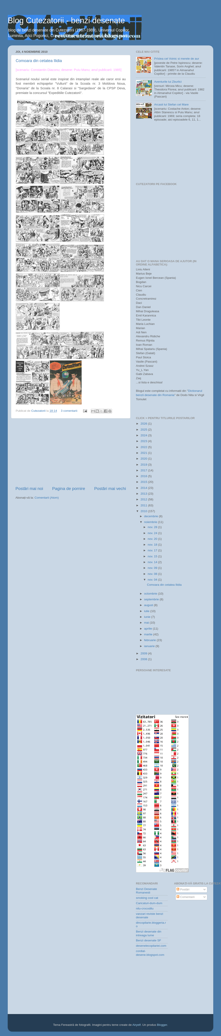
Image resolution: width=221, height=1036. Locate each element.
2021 (144, 453)
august (149, 605)
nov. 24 (153, 533)
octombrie (151, 593)
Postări (183, 889)
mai (147, 622)
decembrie (151, 516)
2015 (144, 482)
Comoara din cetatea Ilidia (39, 61)
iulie (147, 611)
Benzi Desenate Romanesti (146, 890)
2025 (144, 429)
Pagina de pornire (68, 488)
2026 (144, 423)
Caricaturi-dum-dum (149, 903)
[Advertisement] (71, 452)
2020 (144, 458)
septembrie (152, 599)
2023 (144, 441)
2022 (144, 447)
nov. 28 (153, 527)
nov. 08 (153, 574)
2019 (144, 464)
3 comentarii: (70, 410)
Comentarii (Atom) (46, 497)
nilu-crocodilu (145, 908)
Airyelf (136, 1024)
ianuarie (150, 646)
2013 (144, 493)
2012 (144, 499)
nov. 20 (153, 538)
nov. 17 (153, 550)
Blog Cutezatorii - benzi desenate (66, 20)
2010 (144, 511)
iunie (147, 616)
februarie (150, 640)
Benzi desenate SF (148, 940)
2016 (144, 476)
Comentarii (185, 897)
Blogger (162, 1024)
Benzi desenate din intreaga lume (148, 933)
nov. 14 (153, 562)
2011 (144, 505)
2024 (144, 435)
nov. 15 (153, 556)
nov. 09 (153, 568)
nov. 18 (153, 544)
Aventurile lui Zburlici (167, 81)
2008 (144, 659)
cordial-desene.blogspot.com (150, 952)
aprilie (148, 628)
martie (148, 634)
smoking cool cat (147, 897)
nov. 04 (153, 579)
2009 (144, 653)
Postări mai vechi (110, 488)
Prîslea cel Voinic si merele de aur (176, 58)
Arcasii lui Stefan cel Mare (171, 104)
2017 (144, 470)
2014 (144, 488)
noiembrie (151, 522)
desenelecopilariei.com (151, 945)
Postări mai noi (29, 488)
